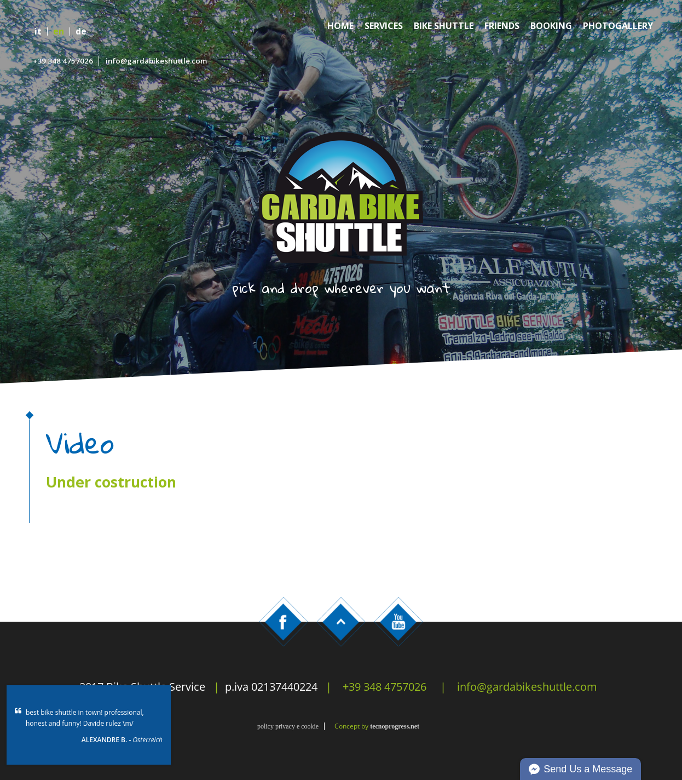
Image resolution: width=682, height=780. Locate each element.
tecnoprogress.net (394, 726)
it (38, 31)
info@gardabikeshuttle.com (156, 61)
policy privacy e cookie (288, 726)
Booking (551, 26)
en (58, 31)
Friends (501, 26)
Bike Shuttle (443, 26)
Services (384, 26)
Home (340, 26)
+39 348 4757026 (63, 61)
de (81, 31)
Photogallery (618, 26)
